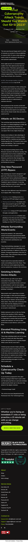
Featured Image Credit (8, 389)
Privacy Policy (19, 541)
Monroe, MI (4, 497)
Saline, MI (4, 502)
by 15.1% (17, 82)
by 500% (22, 316)
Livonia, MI (4, 495)
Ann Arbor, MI (5, 487)
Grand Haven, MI (5, 492)
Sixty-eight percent (6, 64)
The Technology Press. (17, 396)
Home (7, 40)
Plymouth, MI (4, 500)
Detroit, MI (4, 489)
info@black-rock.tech (15, 519)
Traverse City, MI (6, 508)
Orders (3, 476)
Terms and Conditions (10, 541)
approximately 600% (19, 235)
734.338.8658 (9, 524)
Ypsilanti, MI (4, 510)
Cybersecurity (15, 40)
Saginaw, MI (4, 505)
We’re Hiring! (4, 478)
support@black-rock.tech (13, 521)
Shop (2, 473)
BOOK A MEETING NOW (12, 428)
